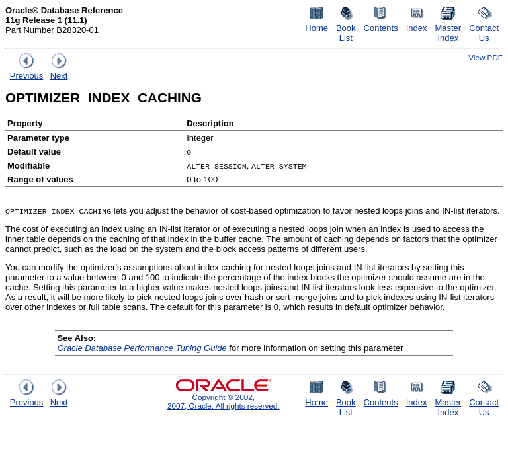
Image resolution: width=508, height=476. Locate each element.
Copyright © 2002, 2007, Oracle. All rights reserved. (223, 401)
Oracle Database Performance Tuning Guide (141, 348)
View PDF (485, 57)
